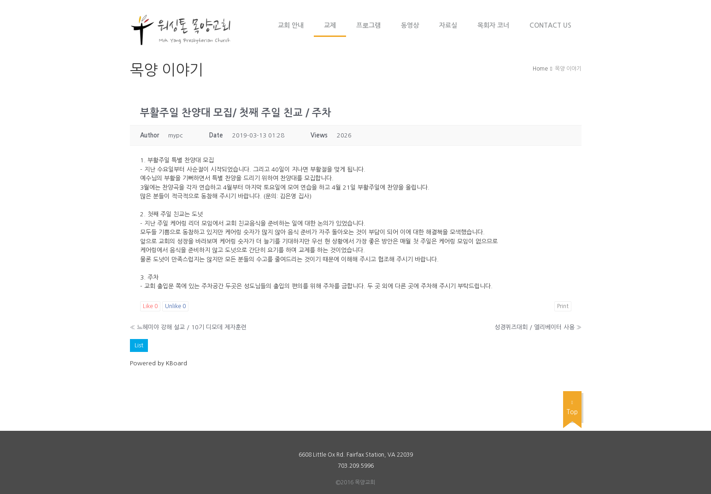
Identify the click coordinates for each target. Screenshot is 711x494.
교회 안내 (291, 25)
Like (150, 306)
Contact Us (550, 25)
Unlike (175, 306)
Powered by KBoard (158, 363)
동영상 (410, 25)
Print (563, 306)
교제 (330, 25)
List (139, 345)
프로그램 (368, 25)
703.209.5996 (356, 466)
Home (540, 68)
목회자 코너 (493, 25)
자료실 (448, 25)
